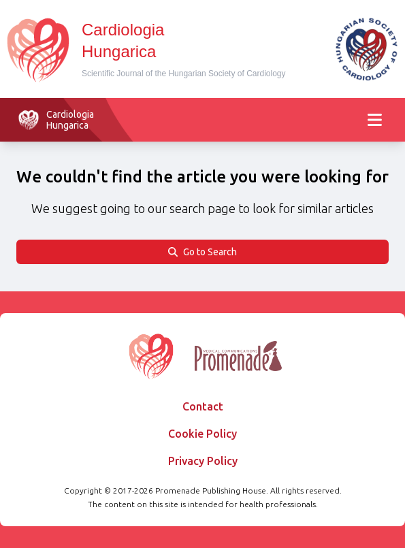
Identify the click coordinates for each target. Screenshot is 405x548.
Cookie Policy (202, 434)
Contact (202, 406)
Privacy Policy (203, 461)
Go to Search (202, 251)
